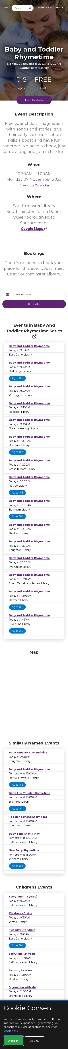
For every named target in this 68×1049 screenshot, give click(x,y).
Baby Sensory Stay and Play (28, 752)
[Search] (19, 8)
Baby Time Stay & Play (24, 833)
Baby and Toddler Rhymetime (29, 346)
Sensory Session (20, 970)
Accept (13, 1040)
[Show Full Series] (34, 336)
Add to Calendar (34, 185)
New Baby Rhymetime (24, 850)
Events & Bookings (50, 7)
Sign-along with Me (22, 987)
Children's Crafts (20, 913)
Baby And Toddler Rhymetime (29, 793)
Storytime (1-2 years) (23, 896)
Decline (34, 1040)
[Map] (34, 694)
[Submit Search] (30, 8)
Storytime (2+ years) (22, 953)
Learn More (11, 1030)
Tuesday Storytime (22, 930)
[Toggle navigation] (5, 7)
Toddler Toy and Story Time (28, 817)
